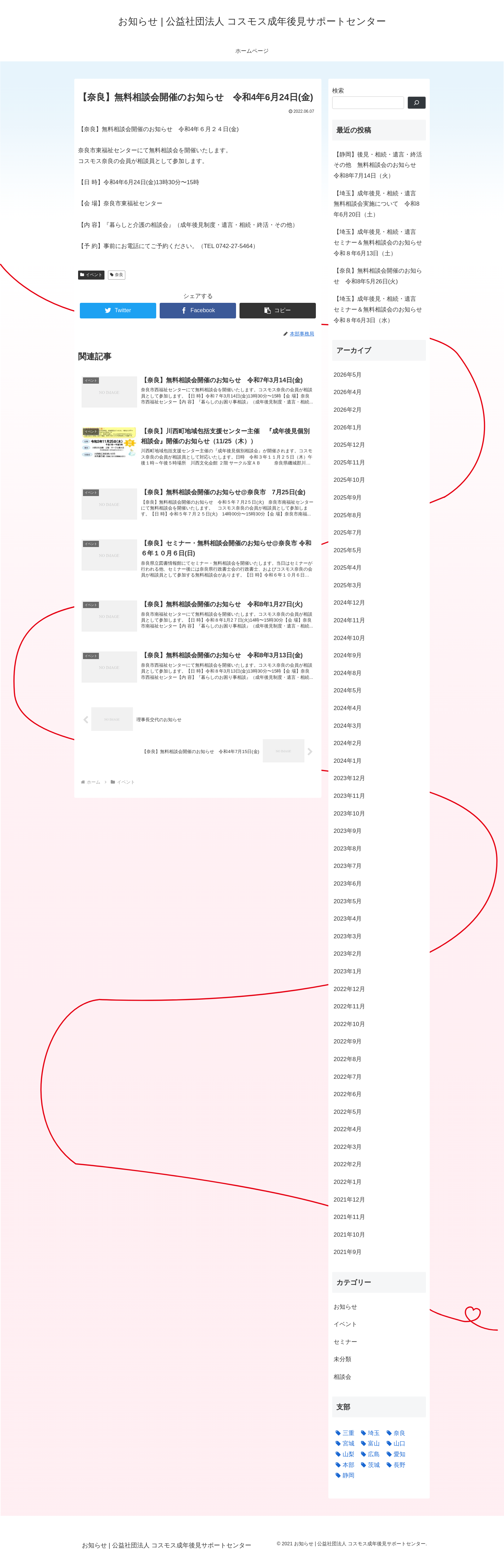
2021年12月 (349, 1199)
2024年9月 (348, 655)
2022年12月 (349, 989)
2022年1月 (348, 1182)
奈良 (117, 274)
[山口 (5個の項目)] (394, 1443)
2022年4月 (348, 1129)
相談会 (342, 1377)
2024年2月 (348, 743)
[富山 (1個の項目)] (369, 1443)
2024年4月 (348, 708)
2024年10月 (349, 638)
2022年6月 (348, 1094)
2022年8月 (348, 1059)
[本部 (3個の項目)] (343, 1465)
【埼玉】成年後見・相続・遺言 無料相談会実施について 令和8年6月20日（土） (378, 204)
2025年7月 (348, 532)
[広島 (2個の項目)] (369, 1454)
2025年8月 (348, 515)
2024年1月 (348, 761)
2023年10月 (349, 813)
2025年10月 (349, 480)
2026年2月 (348, 410)
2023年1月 (348, 971)
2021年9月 (348, 1252)
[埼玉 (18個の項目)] (369, 1433)
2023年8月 (348, 848)
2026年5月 (348, 375)
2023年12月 (349, 778)
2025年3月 (348, 585)
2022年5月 (348, 1112)
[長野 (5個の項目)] (394, 1465)
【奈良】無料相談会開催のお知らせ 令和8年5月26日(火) (378, 276)
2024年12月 (349, 602)
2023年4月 (348, 918)
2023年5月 (348, 901)
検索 (338, 90)
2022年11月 (349, 1006)
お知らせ (345, 1307)
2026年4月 (348, 392)
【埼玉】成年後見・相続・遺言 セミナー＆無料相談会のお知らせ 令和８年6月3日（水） (380, 309)
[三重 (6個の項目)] (343, 1433)
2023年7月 (348, 866)
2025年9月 (348, 497)
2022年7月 (348, 1077)
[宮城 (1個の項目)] (343, 1443)
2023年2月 (348, 953)
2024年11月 (349, 620)
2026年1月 (348, 427)
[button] (278, 310)
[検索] (417, 102)
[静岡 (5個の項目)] (343, 1475)
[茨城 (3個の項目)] (369, 1465)
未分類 (342, 1359)
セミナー (345, 1342)
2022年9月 (348, 1041)
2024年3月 (348, 726)
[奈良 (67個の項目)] (394, 1433)
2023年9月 (348, 831)
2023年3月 (348, 936)
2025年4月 (348, 567)
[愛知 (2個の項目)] (394, 1454)
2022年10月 (349, 1024)
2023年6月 (348, 883)
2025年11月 (349, 462)
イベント (91, 274)
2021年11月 (349, 1217)
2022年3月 (348, 1147)
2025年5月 (348, 550)
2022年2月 (348, 1164)
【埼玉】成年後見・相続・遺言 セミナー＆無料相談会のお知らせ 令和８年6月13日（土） (380, 242)
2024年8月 (348, 673)
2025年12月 (349, 445)
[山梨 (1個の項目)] (343, 1454)
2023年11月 (349, 796)
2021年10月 (349, 1234)
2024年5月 (348, 690)
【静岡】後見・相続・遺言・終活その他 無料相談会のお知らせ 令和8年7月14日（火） (378, 165)
